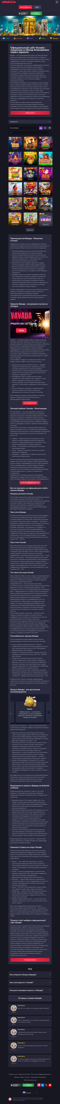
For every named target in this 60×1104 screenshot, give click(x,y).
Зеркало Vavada (30, 113)
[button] (2, 25)
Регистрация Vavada (30, 960)
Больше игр (30, 230)
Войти (37, 7)
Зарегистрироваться (25, 7)
